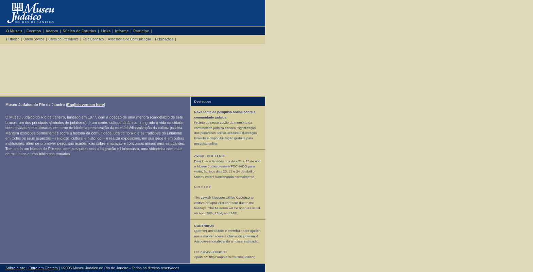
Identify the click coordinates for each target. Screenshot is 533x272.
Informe (121, 31)
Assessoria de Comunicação (129, 39)
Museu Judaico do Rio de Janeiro (27, 13)
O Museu (14, 31)
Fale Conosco (93, 39)
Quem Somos (33, 39)
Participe (141, 31)
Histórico (12, 39)
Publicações (164, 39)
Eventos (34, 31)
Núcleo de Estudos (79, 31)
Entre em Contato (43, 268)
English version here (85, 105)
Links (105, 31)
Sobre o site (15, 268)
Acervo (52, 31)
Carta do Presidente (63, 39)
